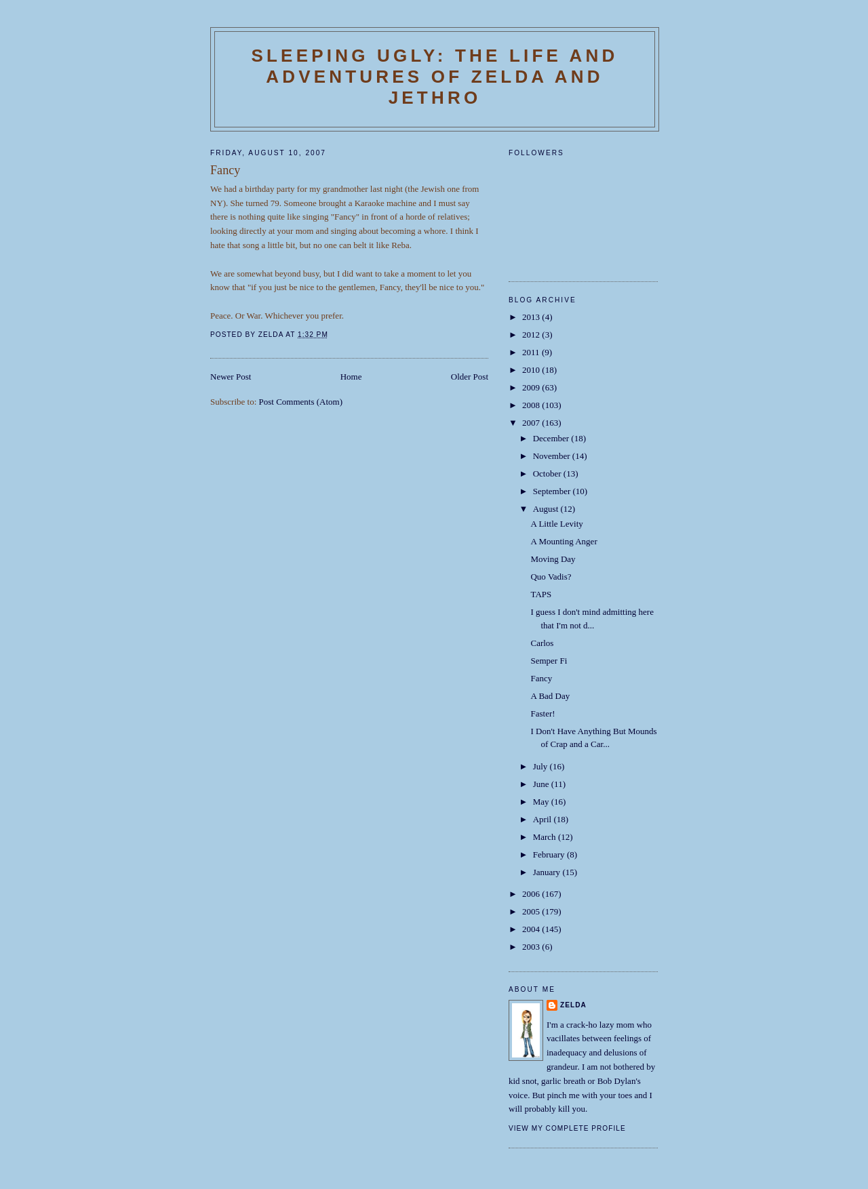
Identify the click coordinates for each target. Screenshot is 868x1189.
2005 (532, 911)
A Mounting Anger (563, 541)
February (550, 854)
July (541, 766)
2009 (532, 387)
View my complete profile (567, 1128)
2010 (532, 370)
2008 (532, 405)
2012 (532, 334)
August (547, 509)
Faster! (542, 713)
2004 (532, 929)
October (548, 473)
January (548, 872)
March (545, 837)
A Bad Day (550, 696)
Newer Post (230, 376)
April (543, 819)
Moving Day (552, 559)
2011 (532, 352)
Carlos (541, 643)
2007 (532, 423)
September (553, 491)
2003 (532, 947)
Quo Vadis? (550, 576)
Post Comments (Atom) (301, 402)
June (542, 784)
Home (351, 376)
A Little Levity (556, 524)
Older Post (469, 376)
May (542, 802)
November (552, 456)
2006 (532, 894)
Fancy (541, 678)
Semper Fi (548, 661)
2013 (532, 317)
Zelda (573, 1005)
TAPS (540, 594)
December (552, 438)
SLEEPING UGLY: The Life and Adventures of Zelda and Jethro (434, 76)
